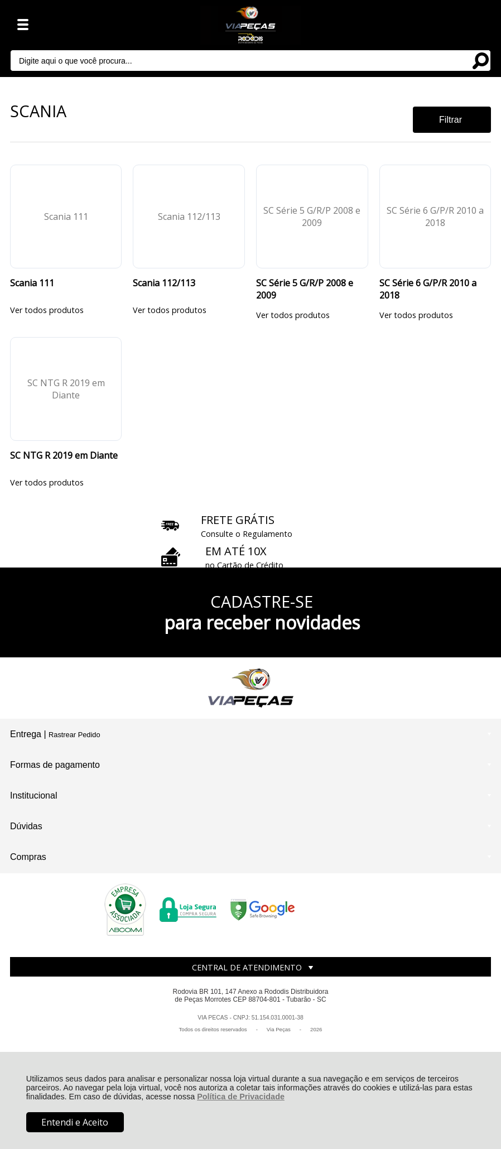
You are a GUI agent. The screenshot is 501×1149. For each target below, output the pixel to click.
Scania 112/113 (164, 283)
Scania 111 (32, 283)
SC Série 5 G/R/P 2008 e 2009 (304, 289)
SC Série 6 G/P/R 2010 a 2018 (427, 289)
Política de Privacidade (241, 1096)
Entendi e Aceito (74, 1122)
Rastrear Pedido (74, 734)
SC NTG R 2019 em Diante (64, 455)
